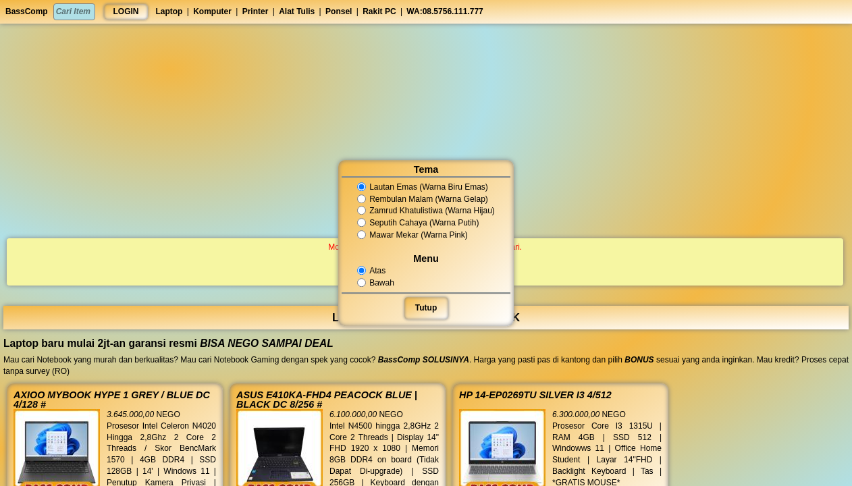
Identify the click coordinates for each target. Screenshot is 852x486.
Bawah (376, 283)
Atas (372, 270)
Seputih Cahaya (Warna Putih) (418, 222)
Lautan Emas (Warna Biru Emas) (422, 187)
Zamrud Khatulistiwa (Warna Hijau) (426, 211)
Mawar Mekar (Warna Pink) (412, 235)
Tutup (426, 308)
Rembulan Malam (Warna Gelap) (422, 199)
